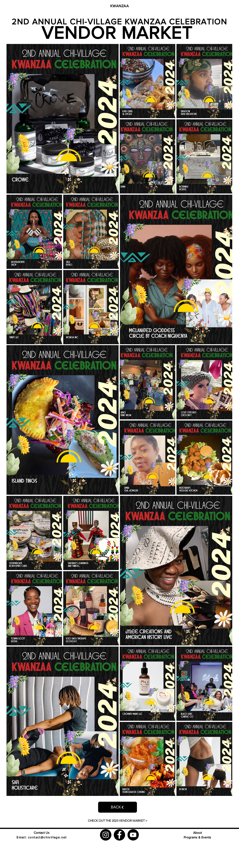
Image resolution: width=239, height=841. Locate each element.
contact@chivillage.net (47, 837)
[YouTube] (133, 835)
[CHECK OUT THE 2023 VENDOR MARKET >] (117, 820)
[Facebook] (119, 835)
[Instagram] (105, 835)
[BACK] (117, 807)
